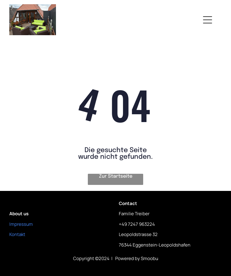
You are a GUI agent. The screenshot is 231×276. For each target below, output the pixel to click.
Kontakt (17, 234)
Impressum (21, 224)
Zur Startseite (115, 176)
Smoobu (149, 258)
